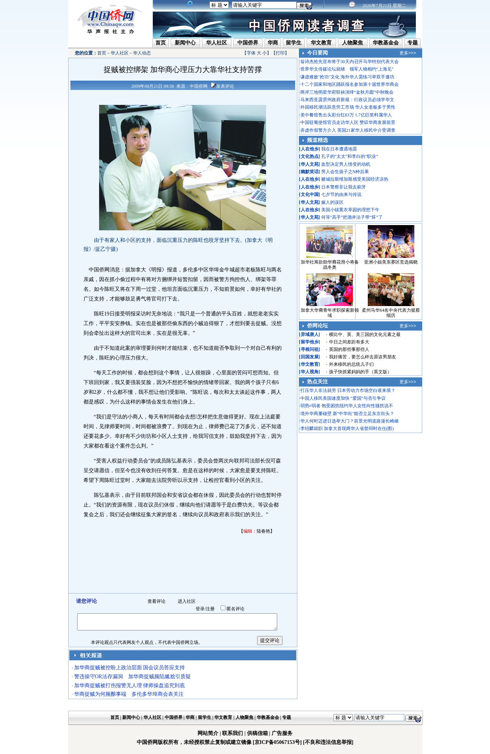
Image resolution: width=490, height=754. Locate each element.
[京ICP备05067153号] (277, 742)
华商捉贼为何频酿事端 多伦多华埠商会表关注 (129, 694)
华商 (273, 43)
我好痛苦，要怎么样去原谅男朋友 (362, 356)
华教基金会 (386, 43)
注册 (210, 608)
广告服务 (282, 733)
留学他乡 (310, 342)
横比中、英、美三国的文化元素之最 (365, 334)
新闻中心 (185, 43)
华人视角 (310, 371)
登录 (200, 608)
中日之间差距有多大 (349, 342)
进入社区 (187, 601)
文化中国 (310, 194)
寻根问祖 (310, 349)
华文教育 (321, 43)
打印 (280, 53)
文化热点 (310, 156)
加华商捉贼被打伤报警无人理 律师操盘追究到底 (129, 685)
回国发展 (310, 356)
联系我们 (232, 733)
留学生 (293, 43)
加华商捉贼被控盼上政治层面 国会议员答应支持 (129, 667)
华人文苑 (310, 164)
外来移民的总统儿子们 (351, 364)
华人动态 (142, 53)
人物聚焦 (352, 43)
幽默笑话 (310, 171)
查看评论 (156, 601)
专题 (412, 43)
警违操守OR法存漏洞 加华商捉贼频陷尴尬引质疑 (132, 676)
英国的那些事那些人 (349, 349)
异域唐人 (310, 334)
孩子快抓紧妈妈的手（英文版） (360, 371)
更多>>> (407, 53)
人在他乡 (310, 149)
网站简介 (207, 733)
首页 (160, 43)
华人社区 (216, 43)
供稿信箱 (257, 733)
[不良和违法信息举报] (328, 742)
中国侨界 (247, 43)
